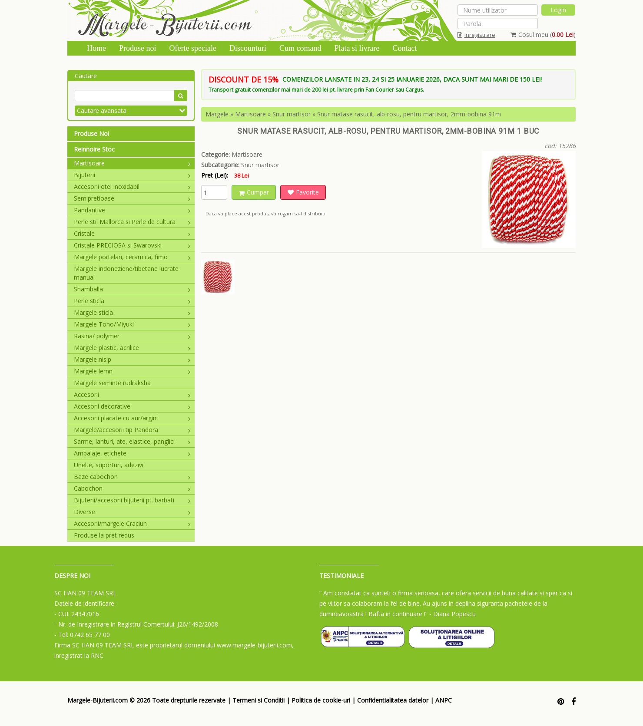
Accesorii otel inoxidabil (132, 186)
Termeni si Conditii (258, 700)
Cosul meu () (543, 34)
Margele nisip (132, 359)
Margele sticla (132, 312)
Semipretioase (132, 198)
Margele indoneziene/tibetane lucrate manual (126, 272)
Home (96, 48)
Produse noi (137, 48)
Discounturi (247, 48)
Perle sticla (132, 301)
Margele (217, 114)
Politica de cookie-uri (321, 700)
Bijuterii (132, 175)
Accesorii (132, 394)
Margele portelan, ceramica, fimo (132, 257)
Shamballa (132, 289)
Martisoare (132, 163)
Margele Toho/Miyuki (132, 324)
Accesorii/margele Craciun (132, 523)
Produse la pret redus (104, 535)
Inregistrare (476, 35)
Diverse (132, 512)
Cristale (132, 233)
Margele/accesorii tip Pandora (132, 430)
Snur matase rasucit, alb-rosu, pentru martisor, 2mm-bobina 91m (409, 114)
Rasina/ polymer (132, 336)
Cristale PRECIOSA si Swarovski (132, 245)
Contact (404, 48)
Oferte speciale (192, 48)
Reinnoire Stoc (94, 149)
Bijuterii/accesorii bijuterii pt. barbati (132, 500)
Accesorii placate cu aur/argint (132, 418)
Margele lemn (132, 371)
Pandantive (132, 210)
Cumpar (254, 192)
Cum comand (300, 48)
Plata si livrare (356, 48)
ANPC (443, 700)
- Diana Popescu (452, 614)
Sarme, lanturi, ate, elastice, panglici (132, 441)
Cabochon (132, 488)
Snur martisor (291, 114)
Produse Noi (91, 133)
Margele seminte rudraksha (112, 383)
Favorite (303, 192)
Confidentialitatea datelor (392, 700)
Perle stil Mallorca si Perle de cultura (132, 222)
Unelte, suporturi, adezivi (108, 465)
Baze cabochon (132, 476)
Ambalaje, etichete (132, 453)
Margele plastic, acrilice (132, 347)
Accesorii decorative (132, 406)
